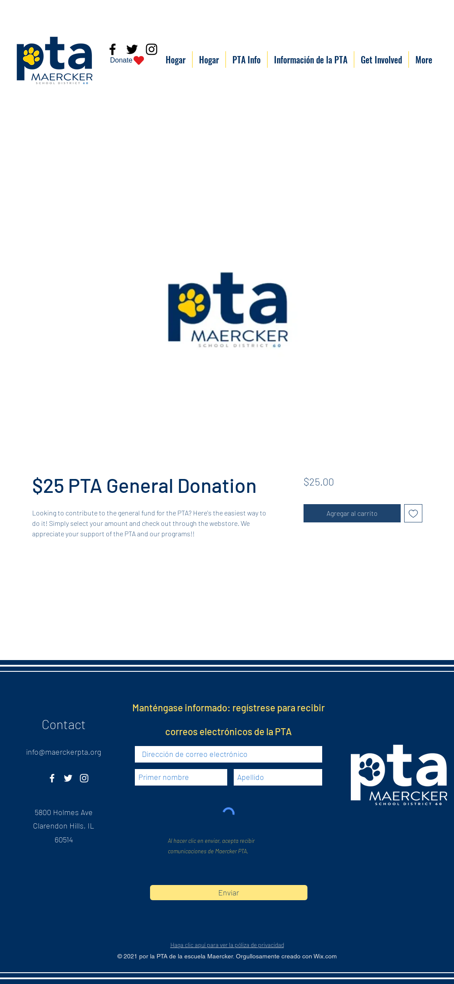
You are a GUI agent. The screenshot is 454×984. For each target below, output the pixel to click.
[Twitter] (68, 778)
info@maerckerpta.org (63, 751)
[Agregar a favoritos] (413, 513)
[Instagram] (84, 778)
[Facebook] (52, 778)
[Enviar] (228, 892)
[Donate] (128, 60)
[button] (246, 59)
